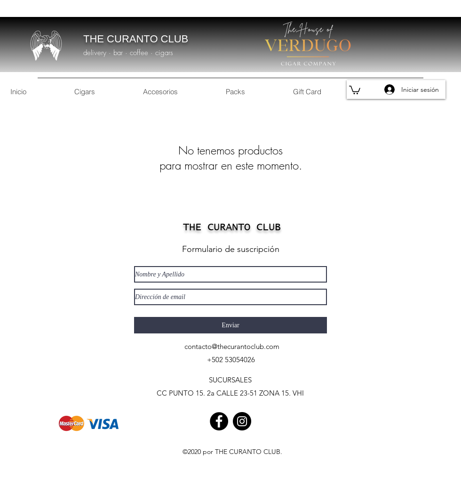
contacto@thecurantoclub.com (231, 346)
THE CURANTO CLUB (135, 39)
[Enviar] (230, 325)
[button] (354, 89)
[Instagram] (242, 421)
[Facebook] (219, 421)
